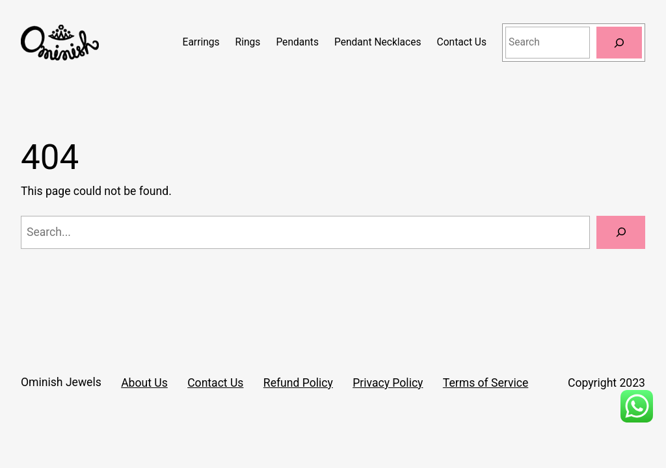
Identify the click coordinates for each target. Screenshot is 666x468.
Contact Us (215, 382)
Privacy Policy (388, 382)
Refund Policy (298, 382)
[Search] (619, 42)
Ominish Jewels (61, 382)
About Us (144, 382)
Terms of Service (485, 382)
